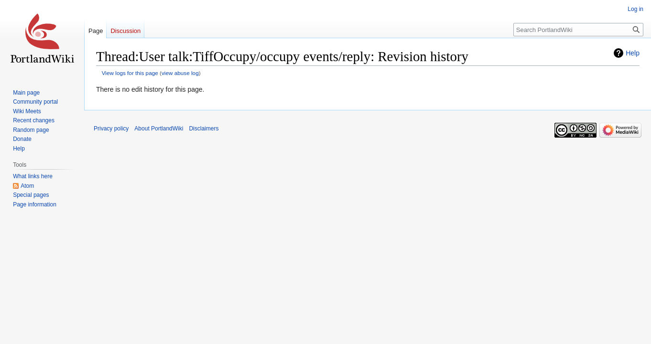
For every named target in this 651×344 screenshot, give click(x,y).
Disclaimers (203, 128)
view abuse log (180, 73)
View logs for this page (130, 73)
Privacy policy (111, 128)
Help (633, 53)
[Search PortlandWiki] (578, 29)
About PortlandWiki (158, 128)
